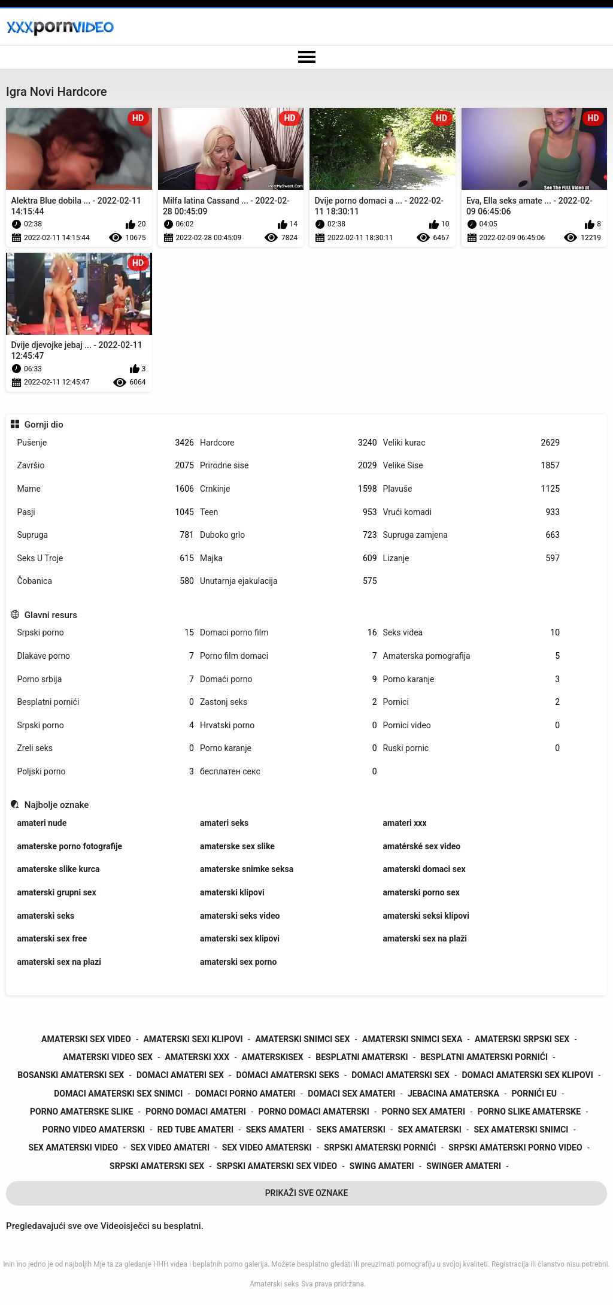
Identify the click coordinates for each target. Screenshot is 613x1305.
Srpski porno (105, 633)
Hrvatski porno (288, 725)
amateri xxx (405, 823)
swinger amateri (463, 1166)
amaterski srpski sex (522, 1039)
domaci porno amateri (245, 1093)
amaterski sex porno (238, 962)
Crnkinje (288, 489)
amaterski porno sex (421, 892)
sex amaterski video (74, 1147)
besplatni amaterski (361, 1057)
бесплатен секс (288, 772)
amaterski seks (45, 916)
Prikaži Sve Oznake (306, 1193)
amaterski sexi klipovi (192, 1039)
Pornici (471, 702)
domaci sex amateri (351, 1093)
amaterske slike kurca (58, 869)
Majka (288, 558)
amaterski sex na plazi (59, 962)
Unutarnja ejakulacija (288, 581)
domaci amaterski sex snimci (118, 1093)
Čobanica (105, 581)
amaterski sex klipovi (240, 938)
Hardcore (288, 443)
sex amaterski (429, 1129)
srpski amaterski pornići (380, 1147)
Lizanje (471, 558)
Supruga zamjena (471, 535)
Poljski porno (105, 772)
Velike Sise (471, 466)
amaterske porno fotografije (69, 846)
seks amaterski (351, 1129)
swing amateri (382, 1166)
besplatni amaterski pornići (484, 1057)
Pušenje (105, 443)
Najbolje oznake (57, 805)
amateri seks (224, 823)
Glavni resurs (51, 615)
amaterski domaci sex (424, 869)
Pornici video (471, 725)
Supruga (105, 535)
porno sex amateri (423, 1111)
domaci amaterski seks (287, 1075)
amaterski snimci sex (302, 1039)
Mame (105, 489)
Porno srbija (105, 679)
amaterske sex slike (237, 846)
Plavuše (471, 489)
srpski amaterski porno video (515, 1147)
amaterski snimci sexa (412, 1039)
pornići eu (534, 1093)
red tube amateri (195, 1129)
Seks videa (471, 633)
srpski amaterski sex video (277, 1166)
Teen (288, 512)
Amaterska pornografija (471, 656)
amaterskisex (273, 1057)
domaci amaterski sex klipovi (527, 1075)
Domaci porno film (288, 633)
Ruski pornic (471, 748)
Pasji (105, 512)
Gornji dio (44, 424)
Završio (105, 466)
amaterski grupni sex (56, 892)
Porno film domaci (288, 656)
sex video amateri (170, 1147)
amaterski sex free (52, 938)
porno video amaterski (94, 1129)
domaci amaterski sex (400, 1075)
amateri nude (41, 823)
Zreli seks (105, 748)
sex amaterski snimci (521, 1129)
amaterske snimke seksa (246, 869)
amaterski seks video (240, 916)
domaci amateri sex (180, 1075)
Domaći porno (288, 679)
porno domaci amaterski (314, 1111)
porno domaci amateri (195, 1111)
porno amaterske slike (81, 1111)
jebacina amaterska (453, 1093)
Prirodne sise (288, 466)
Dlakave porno (105, 656)
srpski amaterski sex (157, 1166)
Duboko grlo (288, 535)
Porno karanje (471, 679)
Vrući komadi (471, 512)
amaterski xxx (197, 1057)
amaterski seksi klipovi (426, 916)
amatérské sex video (422, 846)
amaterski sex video (86, 1039)
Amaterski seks (274, 1284)
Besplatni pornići (105, 702)
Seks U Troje (105, 558)
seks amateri (275, 1129)
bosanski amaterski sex (70, 1075)
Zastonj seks (288, 702)
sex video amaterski (267, 1147)
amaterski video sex (108, 1057)
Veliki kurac (471, 443)
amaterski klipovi (232, 892)
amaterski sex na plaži (425, 938)
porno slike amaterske (529, 1111)
